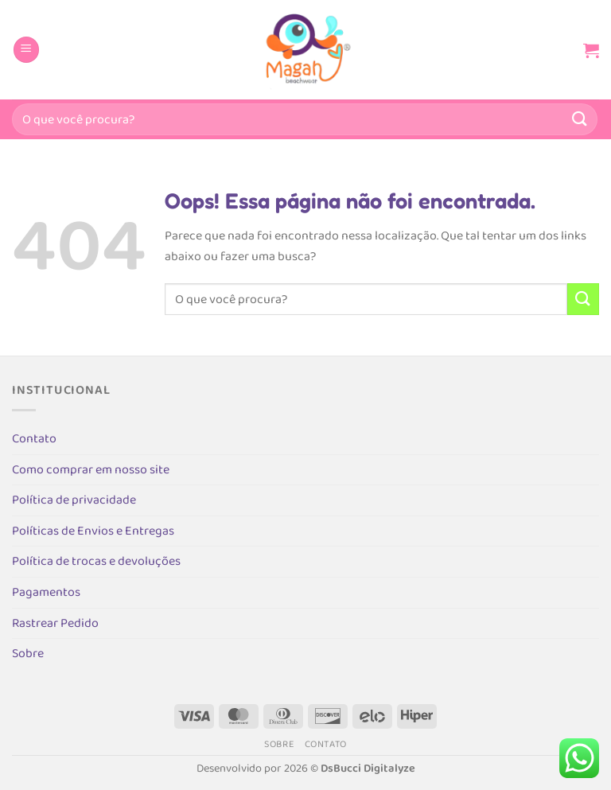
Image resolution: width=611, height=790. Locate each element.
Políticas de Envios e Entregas (93, 531)
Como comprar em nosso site (90, 470)
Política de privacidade (74, 500)
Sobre (28, 654)
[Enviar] (580, 118)
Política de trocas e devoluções (96, 561)
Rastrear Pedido (55, 623)
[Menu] (26, 50)
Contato (34, 439)
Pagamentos (46, 592)
